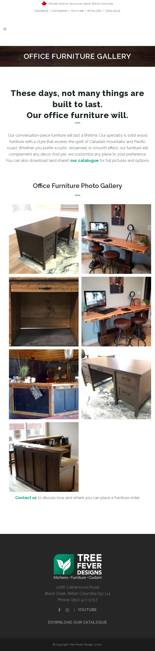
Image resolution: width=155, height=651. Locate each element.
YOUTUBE (77, 11)
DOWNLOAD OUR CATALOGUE (77, 622)
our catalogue (84, 160)
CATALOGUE (112, 11)
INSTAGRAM (59, 11)
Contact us (26, 497)
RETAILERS (94, 11)
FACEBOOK (42, 11)
